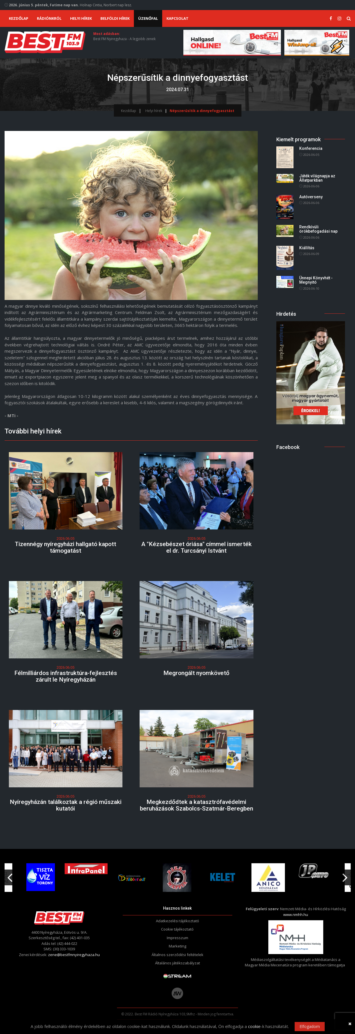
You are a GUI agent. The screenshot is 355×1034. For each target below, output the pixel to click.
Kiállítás (306, 248)
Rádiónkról (49, 18)
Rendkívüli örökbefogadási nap (318, 229)
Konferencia (310, 148)
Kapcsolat (177, 18)
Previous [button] (10, 875)
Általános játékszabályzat (177, 963)
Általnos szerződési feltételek (177, 954)
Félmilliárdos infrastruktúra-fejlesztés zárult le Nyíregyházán (65, 676)
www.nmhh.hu (295, 914)
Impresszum (177, 937)
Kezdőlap (18, 18)
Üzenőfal (148, 18)
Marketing (177, 946)
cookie (254, 1026)
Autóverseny (311, 197)
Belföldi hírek (115, 18)
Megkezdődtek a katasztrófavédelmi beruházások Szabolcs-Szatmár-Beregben (196, 805)
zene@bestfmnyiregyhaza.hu (74, 954)
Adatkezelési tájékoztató (177, 920)
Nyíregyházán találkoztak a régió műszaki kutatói (66, 805)
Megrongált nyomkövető (196, 673)
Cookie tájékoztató (177, 929)
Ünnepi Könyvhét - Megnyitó (316, 280)
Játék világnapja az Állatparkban (317, 178)
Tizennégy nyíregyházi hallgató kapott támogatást (65, 547)
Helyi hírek (81, 18)
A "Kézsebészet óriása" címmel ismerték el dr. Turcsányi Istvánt (196, 547)
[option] (132, 877)
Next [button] (345, 875)
